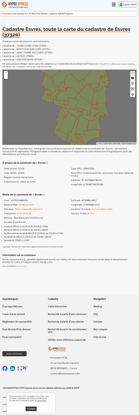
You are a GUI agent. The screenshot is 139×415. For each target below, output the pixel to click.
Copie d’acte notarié (13, 314)
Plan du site (100, 337)
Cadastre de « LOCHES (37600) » (18, 56)
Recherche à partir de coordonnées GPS (67, 331)
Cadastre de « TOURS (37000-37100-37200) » (24, 45)
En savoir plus (22, 266)
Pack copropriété (12, 337)
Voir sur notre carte (102, 209)
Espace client (127, 4)
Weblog (98, 306)
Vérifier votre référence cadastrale (67, 340)
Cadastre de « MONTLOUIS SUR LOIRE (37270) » (26, 49)
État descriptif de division (16, 329)
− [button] (5, 77)
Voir (93, 213)
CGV (4, 397)
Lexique (98, 322)
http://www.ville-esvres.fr (28, 209)
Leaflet (99, 143)
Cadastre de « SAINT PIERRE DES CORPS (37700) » (27, 52)
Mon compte (100, 329)
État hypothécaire (12, 306)
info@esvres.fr (26, 205)
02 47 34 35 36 (24, 213)
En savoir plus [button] (40, 400)
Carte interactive (57, 306)
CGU (4, 404)
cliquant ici (104, 64)
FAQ (96, 314)
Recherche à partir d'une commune (67, 314)
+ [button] (5, 73)
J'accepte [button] (31, 408)
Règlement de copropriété (17, 322)
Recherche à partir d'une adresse (66, 322)
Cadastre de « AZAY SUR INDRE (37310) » (22, 59)
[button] (114, 4)
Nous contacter (14, 353)
